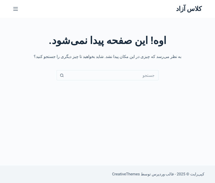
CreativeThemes (126, 174)
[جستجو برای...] (113, 75)
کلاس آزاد (189, 8)
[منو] (15, 9)
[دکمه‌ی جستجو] (62, 75)
